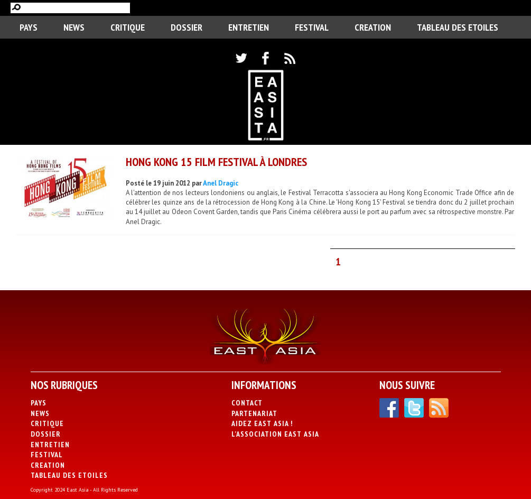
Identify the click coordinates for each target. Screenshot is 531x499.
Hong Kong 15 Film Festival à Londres (216, 161)
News (74, 27)
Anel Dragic (220, 183)
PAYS (29, 27)
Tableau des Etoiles (457, 27)
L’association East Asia (275, 434)
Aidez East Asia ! (262, 423)
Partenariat (254, 413)
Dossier (186, 27)
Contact (247, 403)
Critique (127, 27)
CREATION (373, 27)
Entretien (248, 27)
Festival (312, 27)
